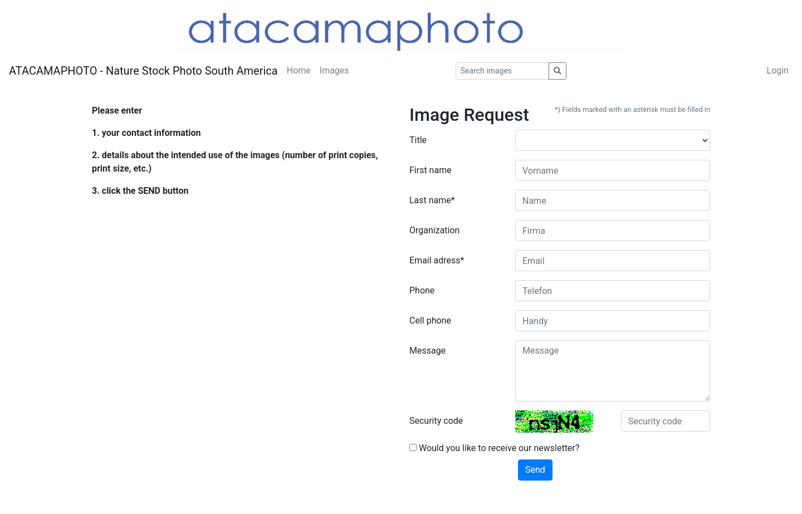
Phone (421, 290)
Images (334, 70)
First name (430, 170)
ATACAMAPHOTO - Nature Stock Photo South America (143, 70)
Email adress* (436, 260)
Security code (436, 420)
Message (427, 350)
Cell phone (430, 320)
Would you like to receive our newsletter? (494, 448)
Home (299, 70)
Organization (434, 230)
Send (535, 469)
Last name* (432, 200)
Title (418, 140)
